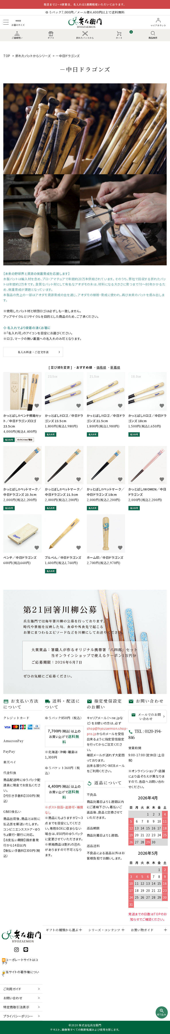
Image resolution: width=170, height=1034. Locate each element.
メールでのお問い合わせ (146, 716)
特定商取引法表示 (16, 1007)
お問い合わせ (12, 998)
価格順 (101, 367)
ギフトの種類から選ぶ (62, 930)
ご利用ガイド (12, 989)
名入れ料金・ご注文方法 (33, 352)
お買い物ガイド (142, 930)
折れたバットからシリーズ (33, 56)
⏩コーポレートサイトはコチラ (20, 961)
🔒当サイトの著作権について (20, 973)
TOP (6, 56)
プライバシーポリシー (18, 1016)
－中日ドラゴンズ (68, 56)
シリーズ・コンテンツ (104, 930)
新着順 (115, 367)
